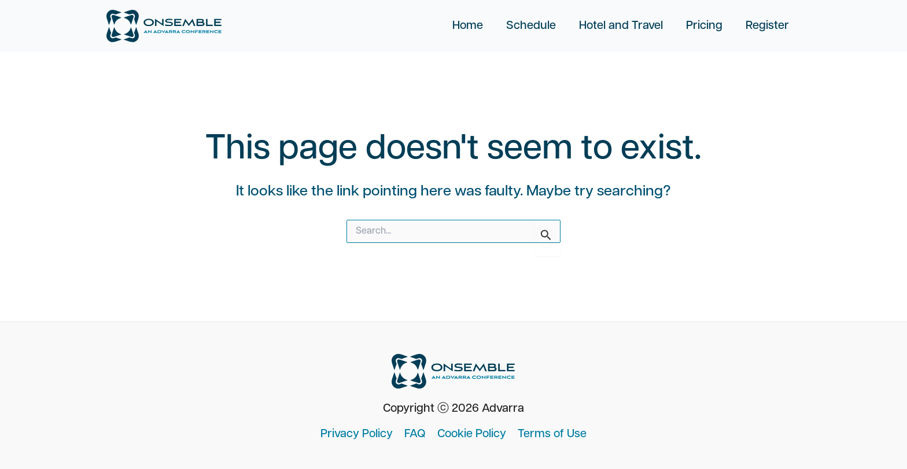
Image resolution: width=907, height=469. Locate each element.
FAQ (415, 434)
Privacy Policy (356, 434)
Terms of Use (552, 434)
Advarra (503, 409)
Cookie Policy (471, 434)
